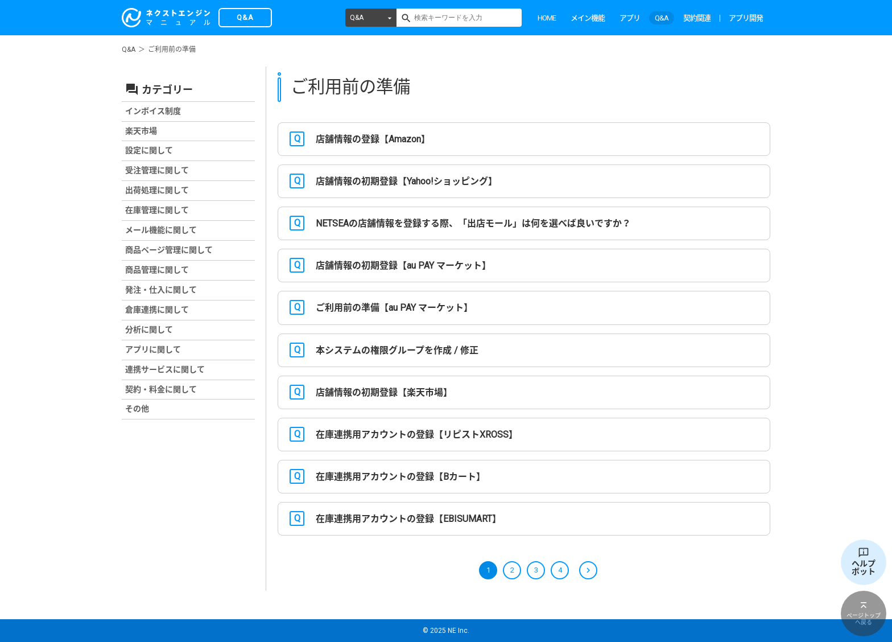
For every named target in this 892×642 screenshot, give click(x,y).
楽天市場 (141, 130)
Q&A (357, 18)
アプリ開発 (746, 18)
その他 (137, 408)
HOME (547, 18)
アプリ (630, 18)
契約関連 (697, 18)
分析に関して (149, 329)
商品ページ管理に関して (169, 249)
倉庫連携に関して (157, 309)
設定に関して (149, 150)
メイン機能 (588, 18)
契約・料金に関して (161, 389)
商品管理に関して (157, 269)
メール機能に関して (161, 229)
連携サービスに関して (165, 369)
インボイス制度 (153, 111)
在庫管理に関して (157, 210)
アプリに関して (153, 349)
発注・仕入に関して (161, 289)
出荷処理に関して (157, 190)
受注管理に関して (157, 170)
